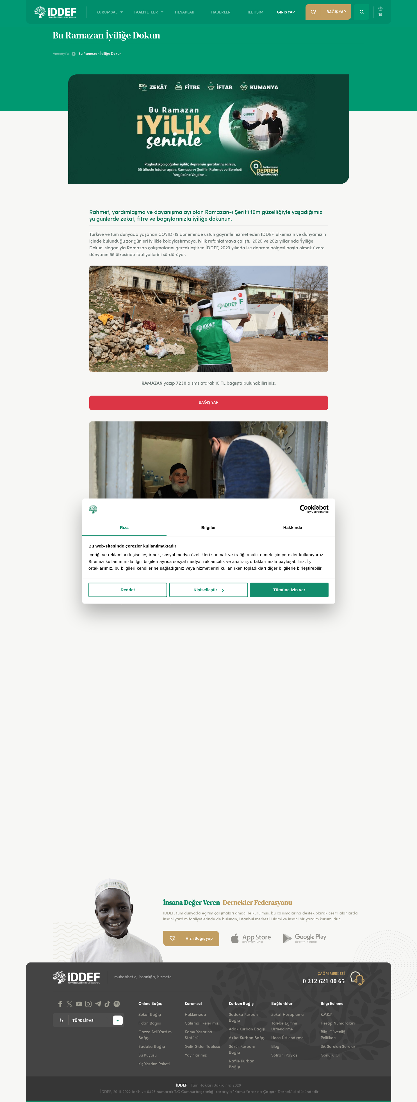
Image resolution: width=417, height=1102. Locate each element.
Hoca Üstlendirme (287, 1038)
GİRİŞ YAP (286, 12)
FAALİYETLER (146, 12)
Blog (275, 1047)
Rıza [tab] (124, 527)
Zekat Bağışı (149, 1015)
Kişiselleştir (208, 589)
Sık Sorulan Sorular (338, 1047)
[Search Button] (361, 12)
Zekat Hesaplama (287, 1015)
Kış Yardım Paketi (154, 1064)
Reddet (128, 589)
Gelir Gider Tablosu (202, 1047)
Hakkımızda (195, 1015)
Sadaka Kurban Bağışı (243, 1018)
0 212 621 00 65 (324, 981)
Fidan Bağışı (149, 1023)
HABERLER (221, 12)
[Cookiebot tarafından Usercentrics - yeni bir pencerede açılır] (304, 509)
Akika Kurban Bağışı (247, 1038)
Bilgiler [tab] (208, 527)
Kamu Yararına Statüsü (198, 1035)
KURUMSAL (107, 12)
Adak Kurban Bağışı (247, 1029)
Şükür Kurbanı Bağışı (242, 1050)
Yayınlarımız (196, 1055)
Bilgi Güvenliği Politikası (333, 1035)
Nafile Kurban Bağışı (241, 1064)
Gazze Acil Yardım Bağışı (155, 1035)
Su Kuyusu (147, 1055)
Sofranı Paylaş (284, 1055)
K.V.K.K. (327, 1015)
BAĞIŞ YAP (208, 403)
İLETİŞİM (255, 12)
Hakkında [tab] (292, 527)
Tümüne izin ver (289, 589)
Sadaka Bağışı (151, 1047)
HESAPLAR (184, 12)
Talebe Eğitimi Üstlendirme (284, 1026)
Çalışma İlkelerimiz (201, 1023)
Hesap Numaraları (338, 1023)
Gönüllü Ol (330, 1055)
